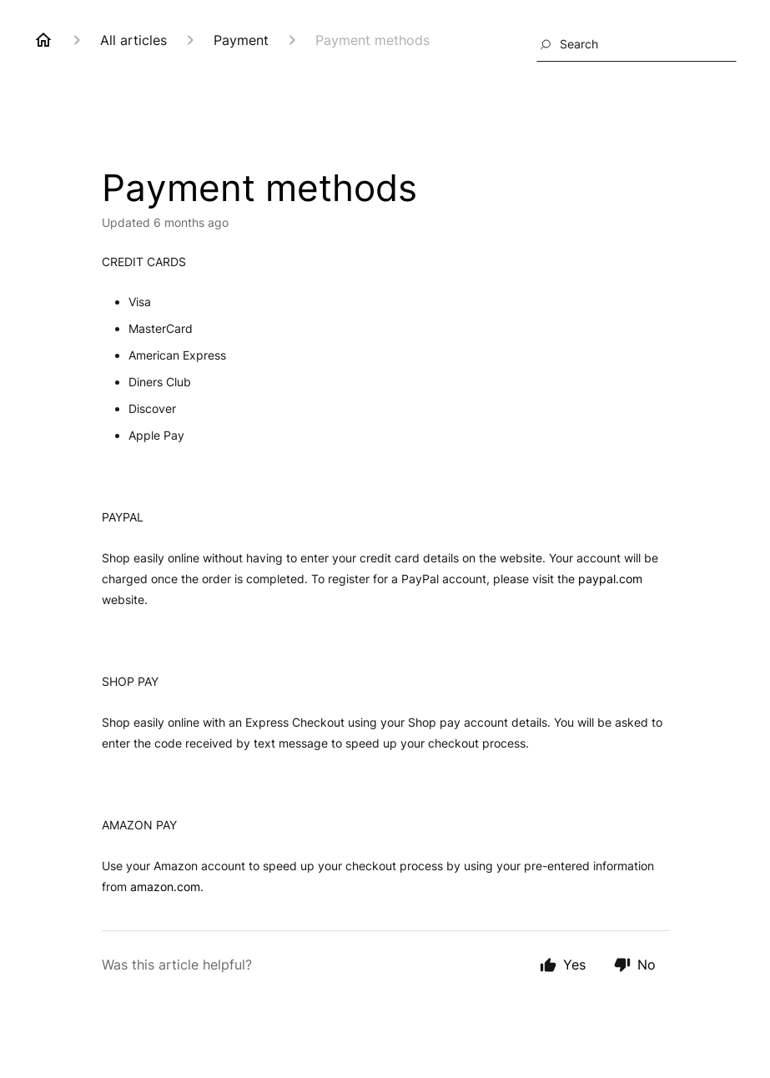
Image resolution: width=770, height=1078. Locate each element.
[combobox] (636, 44)
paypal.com (610, 579)
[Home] (43, 40)
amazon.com (165, 886)
